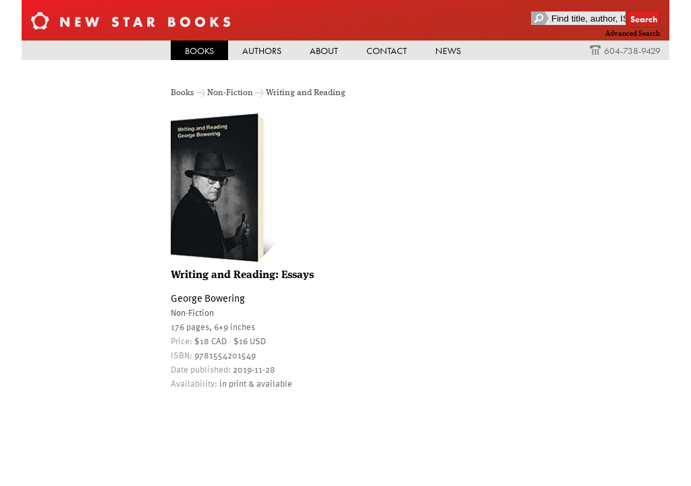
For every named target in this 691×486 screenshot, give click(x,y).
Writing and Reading (306, 92)
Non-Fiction (230, 92)
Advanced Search (632, 34)
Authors (261, 51)
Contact (386, 51)
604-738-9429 (625, 51)
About (324, 51)
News (448, 51)
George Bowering (208, 297)
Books (199, 51)
